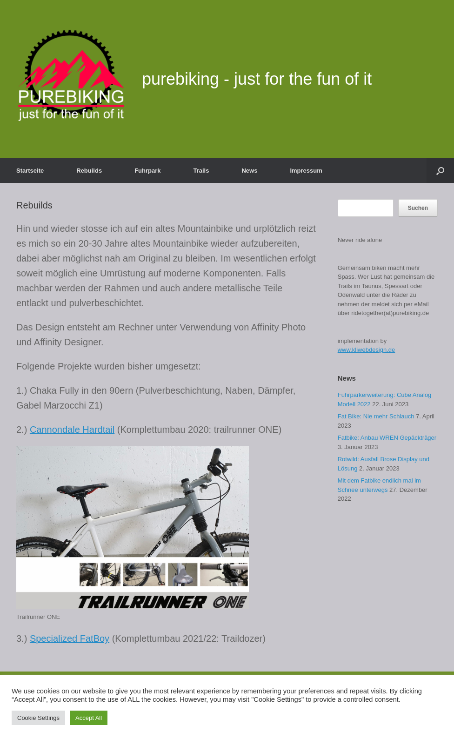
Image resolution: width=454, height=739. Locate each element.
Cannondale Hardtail (72, 429)
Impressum (306, 170)
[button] (440, 170)
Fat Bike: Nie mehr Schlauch (376, 416)
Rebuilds (89, 170)
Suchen (418, 208)
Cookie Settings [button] (38, 717)
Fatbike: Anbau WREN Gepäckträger (387, 437)
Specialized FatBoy (69, 638)
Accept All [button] (88, 717)
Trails (201, 170)
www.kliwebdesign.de (366, 349)
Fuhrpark (147, 170)
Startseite (30, 170)
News (249, 170)
